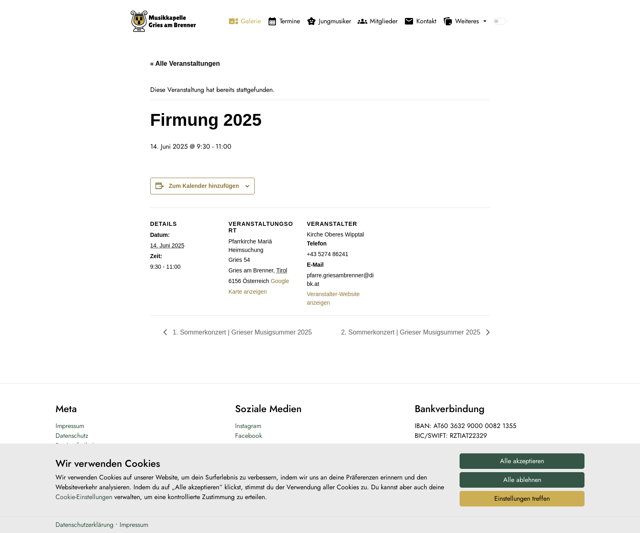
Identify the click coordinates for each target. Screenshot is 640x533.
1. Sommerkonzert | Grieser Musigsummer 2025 (241, 332)
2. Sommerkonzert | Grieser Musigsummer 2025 (411, 332)
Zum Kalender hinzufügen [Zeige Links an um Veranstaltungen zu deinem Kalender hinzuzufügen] (204, 186)
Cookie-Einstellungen (84, 502)
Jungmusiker (329, 21)
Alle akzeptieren (522, 466)
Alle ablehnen (522, 484)
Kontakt (420, 21)
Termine (283, 21)
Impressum (70, 425)
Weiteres (461, 21)
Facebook (248, 435)
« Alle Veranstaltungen (185, 63)
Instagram (248, 425)
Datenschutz (72, 435)
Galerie (245, 21)
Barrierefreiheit (76, 445)
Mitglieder (378, 21)
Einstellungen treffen (522, 503)
